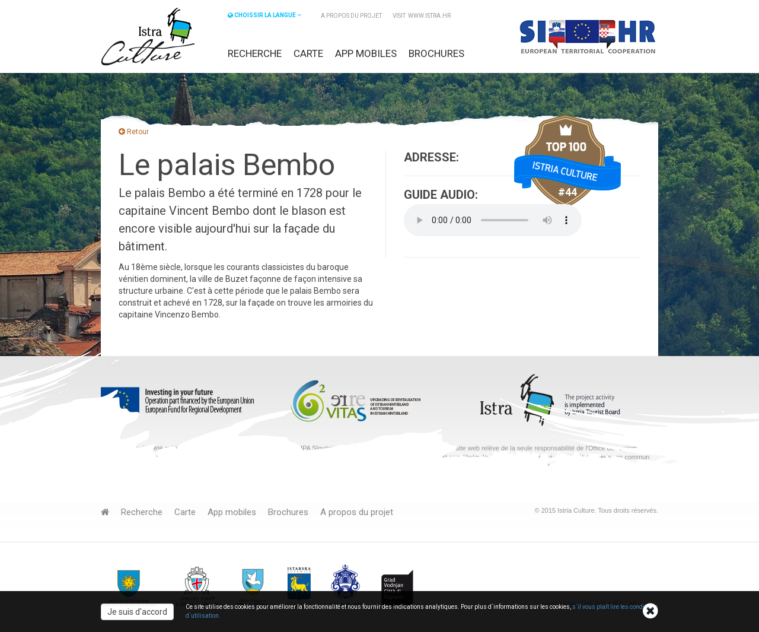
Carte (308, 53)
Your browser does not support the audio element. (493, 220)
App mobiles (366, 53)
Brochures (436, 53)
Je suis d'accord (137, 612)
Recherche (255, 53)
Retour (134, 132)
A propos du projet (351, 15)
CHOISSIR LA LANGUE (264, 15)
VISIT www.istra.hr (422, 15)
